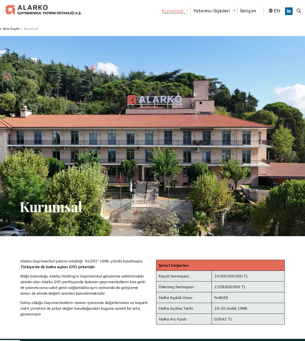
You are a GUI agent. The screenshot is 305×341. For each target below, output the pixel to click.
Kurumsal (172, 11)
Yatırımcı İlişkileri (211, 11)
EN (274, 11)
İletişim (248, 11)
